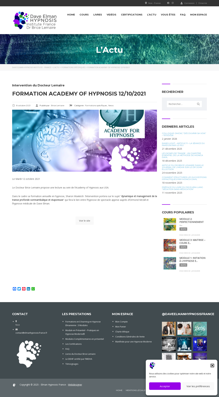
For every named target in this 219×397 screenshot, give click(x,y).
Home (71, 14)
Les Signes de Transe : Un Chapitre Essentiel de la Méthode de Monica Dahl (182, 155)
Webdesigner (75, 384)
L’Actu (151, 14)
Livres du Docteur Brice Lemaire (80, 354)
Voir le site (84, 220)
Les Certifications (73, 344)
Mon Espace (198, 14)
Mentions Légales (136, 390)
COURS (84, 14)
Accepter (165, 386)
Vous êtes (168, 14)
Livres (97, 14)
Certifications (131, 14)
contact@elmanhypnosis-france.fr (31, 332)
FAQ (183, 14)
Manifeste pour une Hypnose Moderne (133, 341)
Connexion (188, 3)
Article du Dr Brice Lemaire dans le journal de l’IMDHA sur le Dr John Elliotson (183, 167)
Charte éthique (122, 331)
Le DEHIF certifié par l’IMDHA (78, 359)
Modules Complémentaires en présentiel (84, 339)
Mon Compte (121, 321)
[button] (212, 365)
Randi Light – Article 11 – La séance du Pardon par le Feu (183, 144)
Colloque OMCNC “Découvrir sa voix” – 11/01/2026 (184, 134)
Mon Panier (120, 326)
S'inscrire (202, 3)
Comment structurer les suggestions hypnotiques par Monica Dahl (184, 178)
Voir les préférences (198, 386)
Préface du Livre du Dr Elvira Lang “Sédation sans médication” (182, 188)
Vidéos (111, 14)
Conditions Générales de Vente (130, 336)
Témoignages (71, 364)
